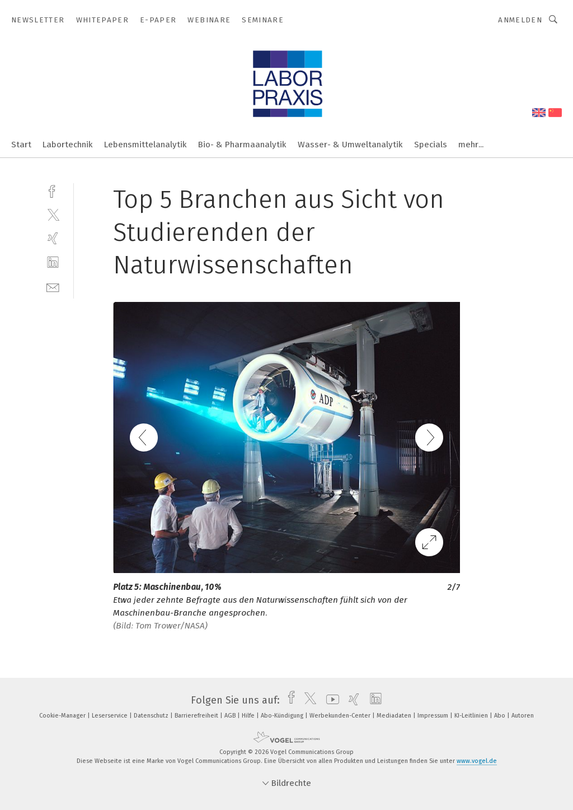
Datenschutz (152, 715)
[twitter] (53, 214)
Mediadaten (395, 715)
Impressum (433, 715)
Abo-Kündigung (283, 715)
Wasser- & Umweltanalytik (350, 144)
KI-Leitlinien (472, 715)
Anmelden (520, 20)
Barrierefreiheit (197, 715)
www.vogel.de (477, 761)
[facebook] (53, 190)
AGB (230, 715)
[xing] (53, 238)
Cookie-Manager (63, 715)
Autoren (522, 715)
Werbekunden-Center (340, 715)
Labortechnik (68, 144)
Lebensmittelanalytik (145, 144)
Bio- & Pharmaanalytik (242, 144)
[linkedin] (53, 262)
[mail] (53, 287)
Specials (430, 144)
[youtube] (330, 700)
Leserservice (110, 715)
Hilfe (249, 715)
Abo (500, 715)
